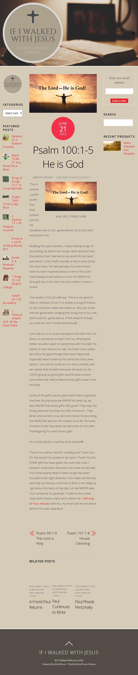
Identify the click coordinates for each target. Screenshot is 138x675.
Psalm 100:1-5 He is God (63, 157)
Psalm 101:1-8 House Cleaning (78, 538)
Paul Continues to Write (61, 606)
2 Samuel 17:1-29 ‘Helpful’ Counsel (12, 223)
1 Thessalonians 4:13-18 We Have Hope (12, 318)
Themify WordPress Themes (82, 664)
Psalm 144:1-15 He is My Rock (11, 202)
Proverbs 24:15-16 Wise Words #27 (12, 244)
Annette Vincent (43, 177)
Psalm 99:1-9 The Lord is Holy (46, 538)
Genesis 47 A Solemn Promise (12, 141)
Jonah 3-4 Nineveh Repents (11, 263)
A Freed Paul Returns (40, 604)
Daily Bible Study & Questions (73, 177)
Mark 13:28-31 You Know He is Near (12, 162)
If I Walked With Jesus (67, 660)
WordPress (60, 664)
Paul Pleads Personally (84, 604)
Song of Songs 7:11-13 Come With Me (12, 183)
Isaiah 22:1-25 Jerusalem (12, 299)
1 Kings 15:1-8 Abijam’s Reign (12, 282)
